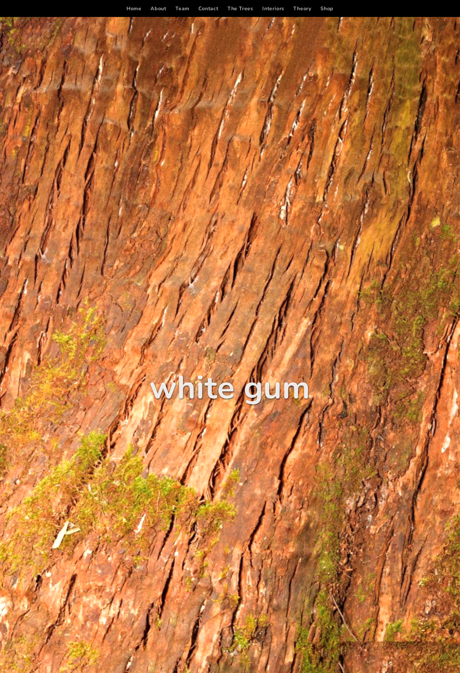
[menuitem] (134, 8)
